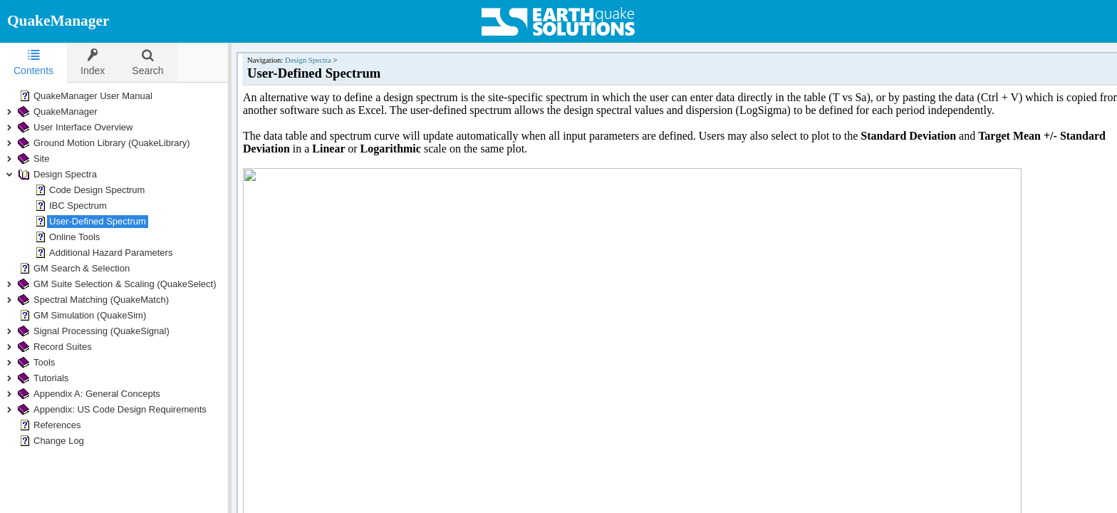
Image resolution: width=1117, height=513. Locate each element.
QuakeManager (58, 20)
